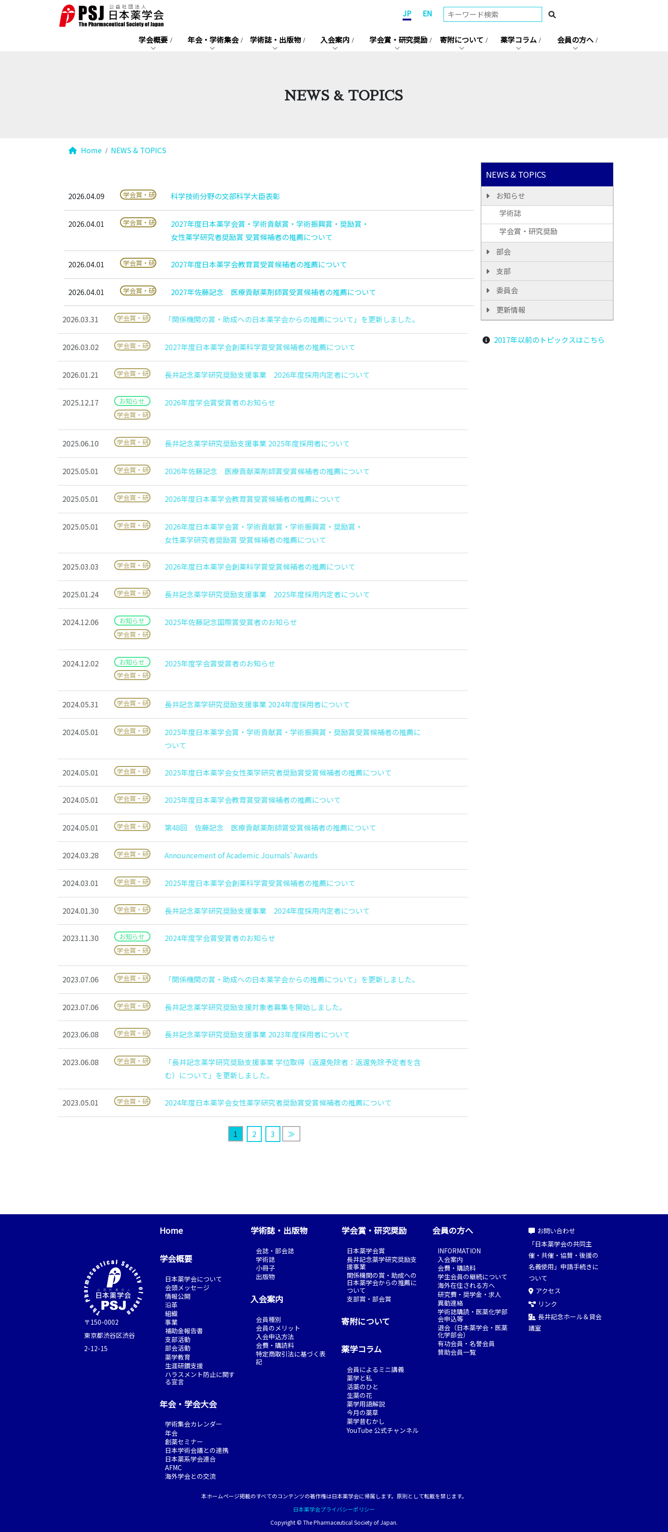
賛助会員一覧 (457, 1352)
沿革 (171, 1304)
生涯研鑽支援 (184, 1365)
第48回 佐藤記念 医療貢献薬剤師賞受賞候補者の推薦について (255, 827)
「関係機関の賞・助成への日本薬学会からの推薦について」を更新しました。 (277, 319)
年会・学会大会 (188, 1404)
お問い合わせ (551, 1230)
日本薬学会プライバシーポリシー (334, 1509)
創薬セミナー (184, 1441)
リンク (542, 1303)
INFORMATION (459, 1250)
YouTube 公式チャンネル (383, 1430)
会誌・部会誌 (275, 1250)
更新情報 (510, 309)
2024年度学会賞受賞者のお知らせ (205, 937)
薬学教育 (177, 1357)
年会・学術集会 (213, 39)
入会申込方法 (275, 1336)
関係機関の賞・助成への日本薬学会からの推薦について (382, 1282)
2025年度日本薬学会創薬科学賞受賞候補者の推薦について (245, 882)
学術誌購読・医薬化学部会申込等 (473, 1315)
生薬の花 (359, 1395)
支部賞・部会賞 (369, 1298)
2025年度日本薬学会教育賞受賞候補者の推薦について (238, 799)
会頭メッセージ (187, 1287)
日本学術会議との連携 (197, 1450)
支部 (503, 270)
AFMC (173, 1467)
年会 (171, 1432)
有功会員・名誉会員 (466, 1343)
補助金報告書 (184, 1330)
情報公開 (177, 1296)
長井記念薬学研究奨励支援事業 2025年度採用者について (242, 443)
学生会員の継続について (473, 1276)
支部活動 (177, 1339)
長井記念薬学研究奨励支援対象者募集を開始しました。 (240, 1006)
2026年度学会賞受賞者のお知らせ (205, 402)
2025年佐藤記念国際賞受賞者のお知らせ (216, 621)
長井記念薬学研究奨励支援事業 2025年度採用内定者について (252, 594)
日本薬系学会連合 (190, 1458)
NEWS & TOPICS (138, 150)
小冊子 (265, 1267)
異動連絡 (450, 1302)
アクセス (544, 1290)
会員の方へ (575, 39)
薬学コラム (518, 39)
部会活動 (177, 1347)
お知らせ (510, 195)
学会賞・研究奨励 (398, 39)
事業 (171, 1322)
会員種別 (268, 1319)
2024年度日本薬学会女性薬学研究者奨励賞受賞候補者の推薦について (263, 1102)
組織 (171, 1313)
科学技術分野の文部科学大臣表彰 (225, 195)
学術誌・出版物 (275, 39)
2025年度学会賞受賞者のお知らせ (205, 663)
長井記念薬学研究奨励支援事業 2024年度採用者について (242, 704)
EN (427, 13)
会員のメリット (278, 1327)
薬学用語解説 (366, 1403)
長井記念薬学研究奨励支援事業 (382, 1263)
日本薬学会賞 (366, 1250)
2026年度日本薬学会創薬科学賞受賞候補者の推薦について (245, 566)
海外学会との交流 (190, 1476)
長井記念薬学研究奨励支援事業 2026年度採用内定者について (252, 374)
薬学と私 (359, 1377)
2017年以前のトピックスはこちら (549, 339)
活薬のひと (363, 1386)
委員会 (507, 290)
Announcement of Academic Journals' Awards (226, 855)
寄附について (462, 39)
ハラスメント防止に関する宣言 (200, 1378)
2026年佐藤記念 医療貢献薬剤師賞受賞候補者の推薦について (252, 471)
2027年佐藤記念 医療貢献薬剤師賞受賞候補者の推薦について (273, 291)
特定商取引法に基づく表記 (291, 1357)
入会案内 (334, 39)
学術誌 (510, 212)
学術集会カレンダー (193, 1423)
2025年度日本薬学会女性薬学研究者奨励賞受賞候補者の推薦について (263, 772)
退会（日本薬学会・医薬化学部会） (473, 1331)
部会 (503, 251)
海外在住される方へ (466, 1285)
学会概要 (153, 39)
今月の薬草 (363, 1412)
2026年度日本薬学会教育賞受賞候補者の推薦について (238, 498)
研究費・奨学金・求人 (469, 1294)
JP (407, 13)
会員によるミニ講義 (375, 1369)
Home (85, 150)
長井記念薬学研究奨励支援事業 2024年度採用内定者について (252, 910)
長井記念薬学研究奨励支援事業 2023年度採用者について (242, 1034)
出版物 (265, 1276)
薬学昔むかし (366, 1421)
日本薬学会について (193, 1278)
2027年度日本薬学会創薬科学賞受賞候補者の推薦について (245, 346)
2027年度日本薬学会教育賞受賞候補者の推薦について (259, 264)
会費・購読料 (275, 1345)
